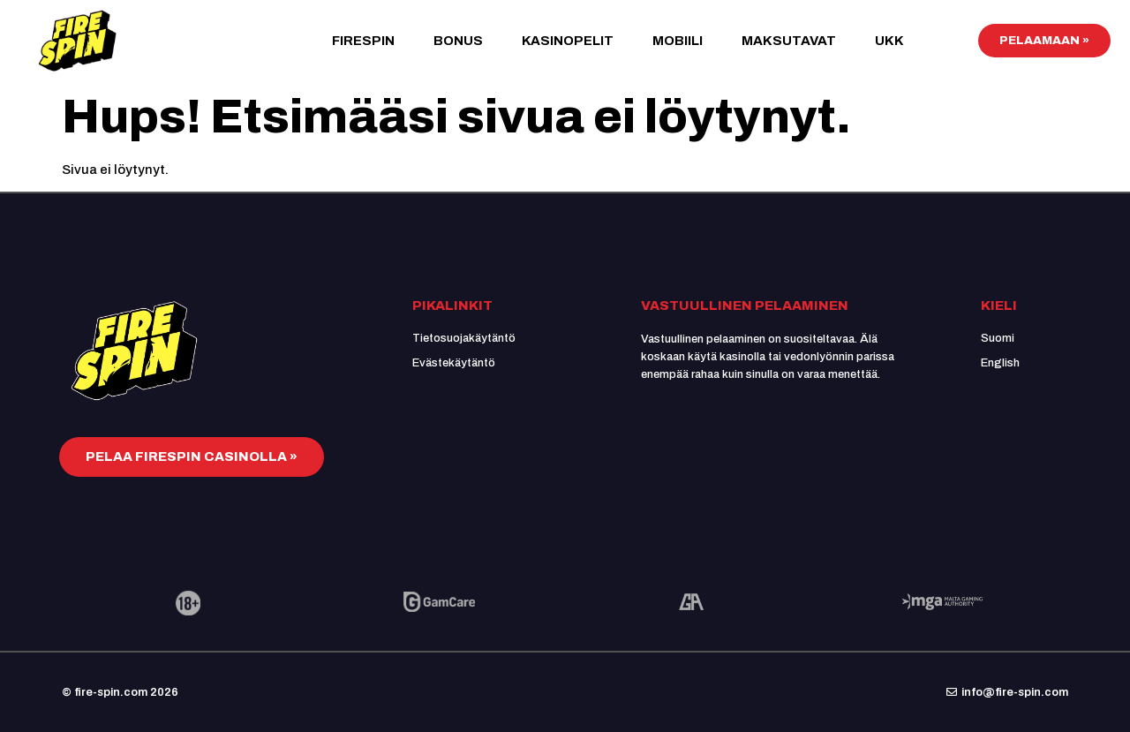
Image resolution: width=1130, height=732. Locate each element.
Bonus (458, 41)
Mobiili (677, 41)
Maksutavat (789, 41)
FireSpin (363, 41)
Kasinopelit (568, 41)
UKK (889, 41)
